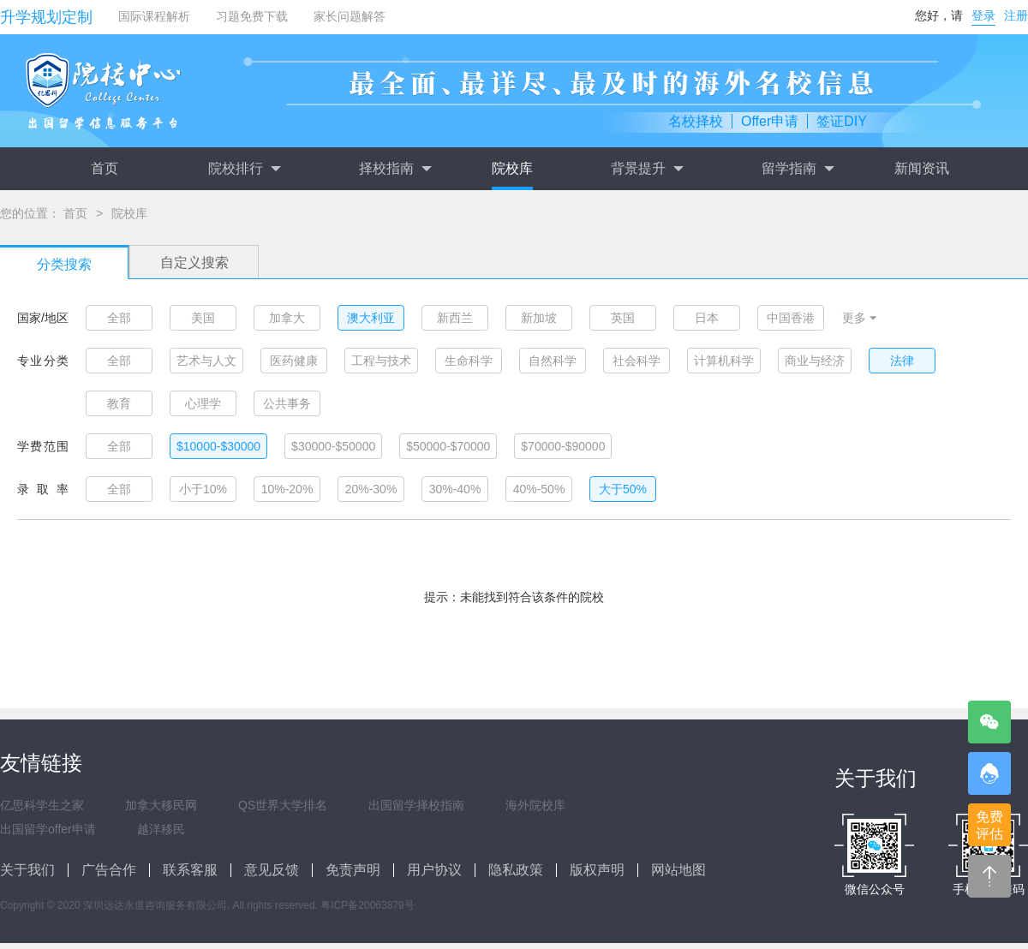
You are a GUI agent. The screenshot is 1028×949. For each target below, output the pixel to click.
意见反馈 (271, 869)
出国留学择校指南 (416, 805)
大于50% (623, 489)
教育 (119, 403)
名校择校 (695, 121)
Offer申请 (769, 121)
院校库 (512, 168)
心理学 (203, 403)
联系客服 (190, 869)
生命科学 (469, 360)
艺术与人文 (206, 360)
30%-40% (455, 489)
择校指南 (395, 168)
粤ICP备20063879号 (367, 905)
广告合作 (108, 869)
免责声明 (353, 869)
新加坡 (539, 318)
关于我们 (27, 869)
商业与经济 (815, 360)
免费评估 (989, 825)
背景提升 (647, 168)
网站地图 (678, 869)
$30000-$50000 (333, 446)
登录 (983, 15)
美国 (203, 318)
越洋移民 (161, 829)
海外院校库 (535, 805)
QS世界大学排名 (282, 805)
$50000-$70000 (448, 446)
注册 (1016, 15)
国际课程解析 (154, 16)
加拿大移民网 (161, 805)
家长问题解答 (350, 16)
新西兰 (455, 318)
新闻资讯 (921, 168)
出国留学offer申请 (48, 829)
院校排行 (244, 168)
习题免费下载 (252, 16)
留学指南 (798, 168)
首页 (104, 168)
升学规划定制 (46, 17)
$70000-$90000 (563, 446)
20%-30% (371, 489)
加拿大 (287, 318)
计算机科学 (724, 360)
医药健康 (294, 360)
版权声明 (597, 869)
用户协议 (434, 869)
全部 (119, 318)
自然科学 (553, 360)
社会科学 (636, 360)
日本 (707, 318)
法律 (902, 360)
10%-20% (287, 489)
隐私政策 (515, 869)
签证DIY (841, 121)
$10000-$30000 (218, 446)
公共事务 (287, 403)
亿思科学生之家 (42, 805)
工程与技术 (381, 360)
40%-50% (539, 489)
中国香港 (791, 318)
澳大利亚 (371, 318)
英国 (623, 318)
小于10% (203, 489)
